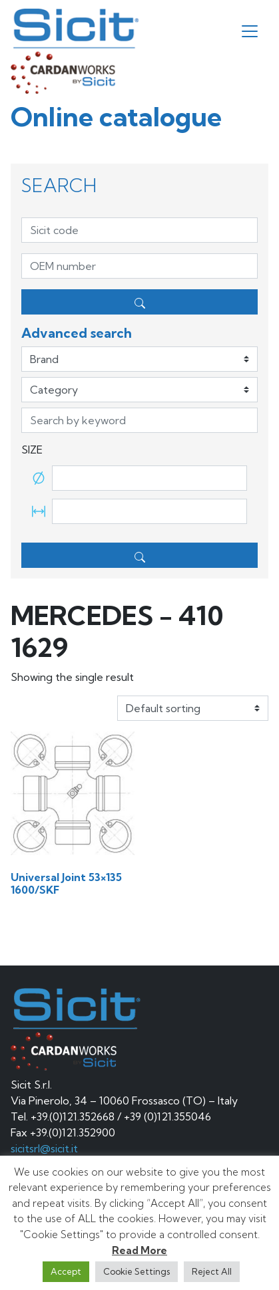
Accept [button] (66, 1271)
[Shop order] (192, 708)
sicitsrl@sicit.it (44, 1148)
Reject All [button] (212, 1271)
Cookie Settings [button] (136, 1271)
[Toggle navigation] (249, 31)
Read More (139, 1250)
